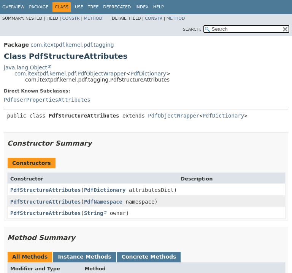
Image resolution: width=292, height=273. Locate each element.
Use (79, 7)
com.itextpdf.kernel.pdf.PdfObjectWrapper (70, 74)
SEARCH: (192, 29)
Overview (13, 7)
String (93, 213)
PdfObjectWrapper (173, 116)
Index (141, 7)
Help (158, 7)
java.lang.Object (25, 67)
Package (39, 7)
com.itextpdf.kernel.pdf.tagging (72, 45)
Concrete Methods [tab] (149, 257)
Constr (71, 18)
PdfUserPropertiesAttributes (47, 100)
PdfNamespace (103, 202)
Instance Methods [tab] (84, 257)
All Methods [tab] (30, 257)
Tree (93, 7)
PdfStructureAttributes (45, 190)
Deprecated (117, 7)
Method (93, 18)
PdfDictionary (148, 74)
